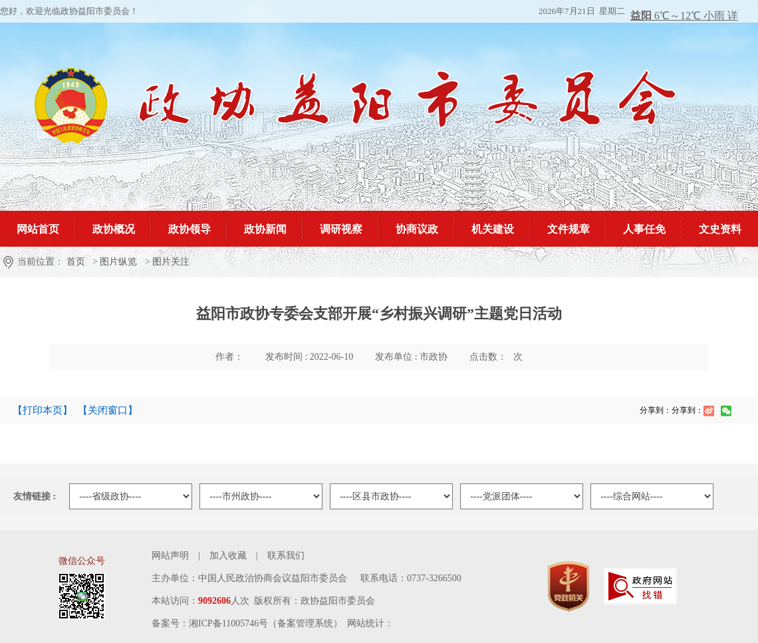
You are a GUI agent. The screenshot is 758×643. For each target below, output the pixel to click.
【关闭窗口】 (108, 410)
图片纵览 (118, 262)
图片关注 (171, 262)
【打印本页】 (42, 410)
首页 (75, 262)
